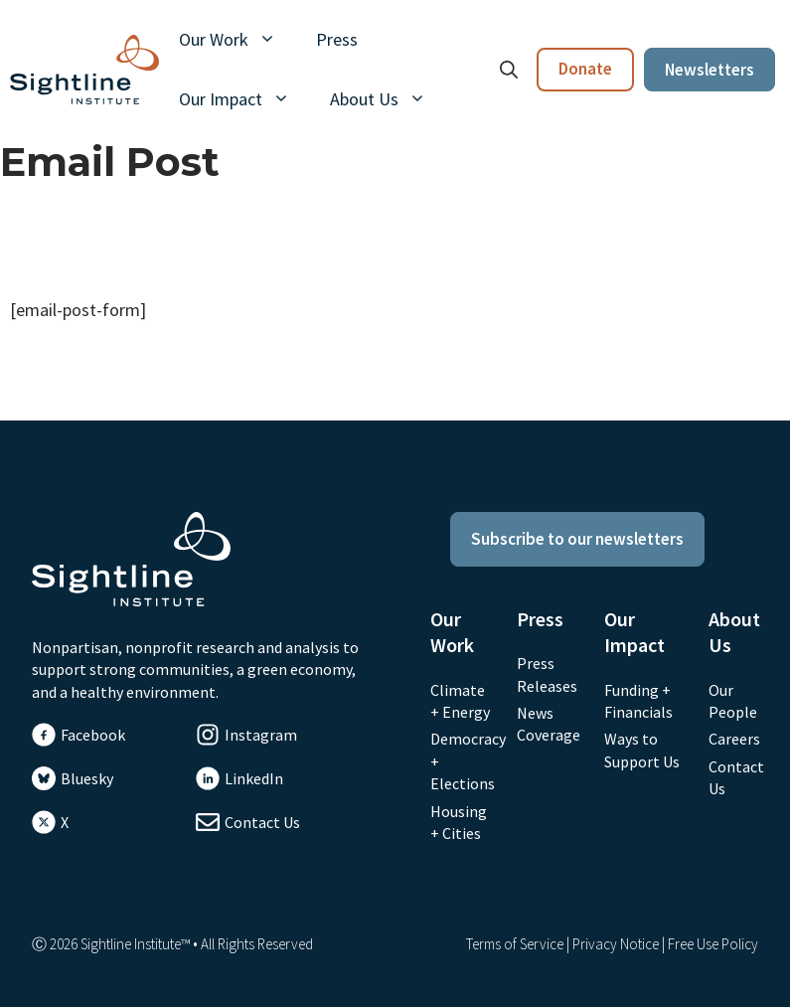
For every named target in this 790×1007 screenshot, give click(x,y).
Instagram (261, 735)
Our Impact (244, 99)
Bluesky (87, 778)
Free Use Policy (713, 943)
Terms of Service (514, 943)
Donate (585, 69)
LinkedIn (254, 778)
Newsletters (709, 70)
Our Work (237, 40)
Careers (734, 739)
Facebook (93, 735)
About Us (388, 99)
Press (337, 39)
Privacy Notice (615, 943)
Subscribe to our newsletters (577, 539)
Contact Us (262, 822)
